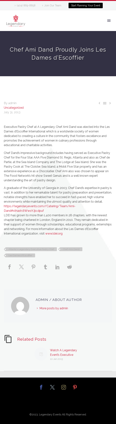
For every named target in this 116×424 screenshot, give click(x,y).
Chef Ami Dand (71, 249)
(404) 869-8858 (26, 5)
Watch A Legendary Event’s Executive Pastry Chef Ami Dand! (65, 355)
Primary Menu (109, 21)
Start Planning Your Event (85, 5)
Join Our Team (52, 5)
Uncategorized (14, 107)
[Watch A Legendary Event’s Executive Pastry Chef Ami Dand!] (42, 354)
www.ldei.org (54, 233)
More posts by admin (53, 308)
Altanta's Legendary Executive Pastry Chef (31, 249)
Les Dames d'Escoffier (20, 255)
